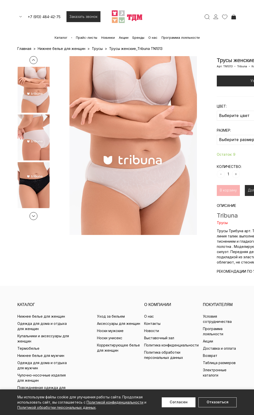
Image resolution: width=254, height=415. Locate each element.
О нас (153, 37)
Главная (24, 48)
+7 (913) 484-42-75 (44, 17)
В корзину (228, 190)
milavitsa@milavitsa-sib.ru (127, 349)
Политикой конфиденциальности (115, 402)
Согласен (179, 402)
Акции (123, 37)
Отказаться (217, 402)
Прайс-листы (86, 37)
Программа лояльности (180, 37)
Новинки (108, 37)
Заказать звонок (83, 16)
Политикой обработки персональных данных (56, 407)
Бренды (138, 37)
